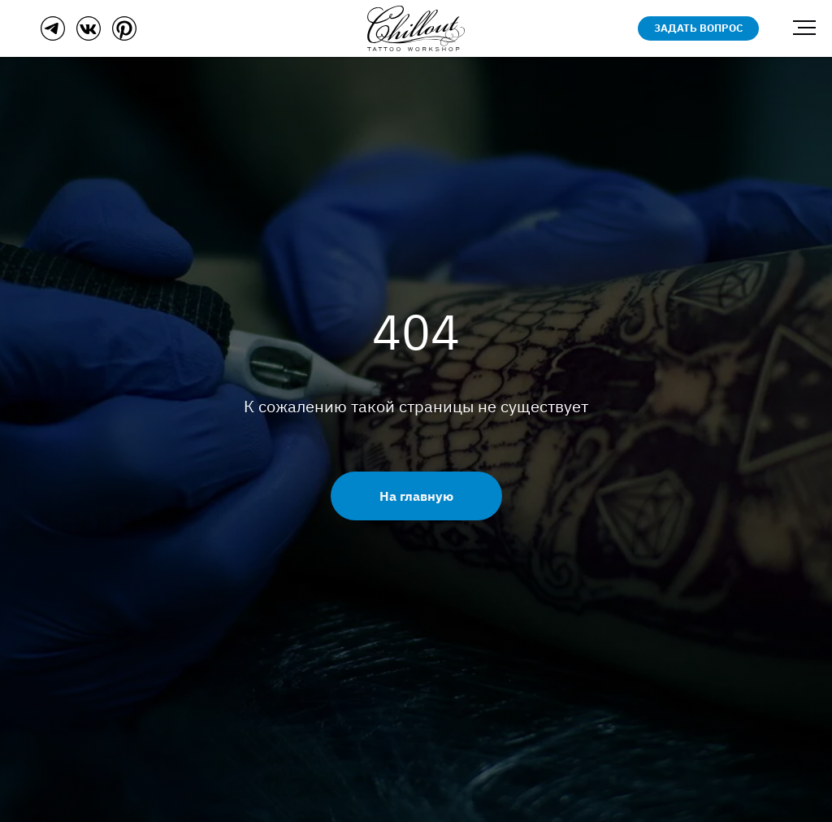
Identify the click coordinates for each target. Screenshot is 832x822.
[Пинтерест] (124, 36)
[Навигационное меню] (804, 28)
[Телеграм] (53, 36)
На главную (416, 496)
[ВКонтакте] (88, 36)
